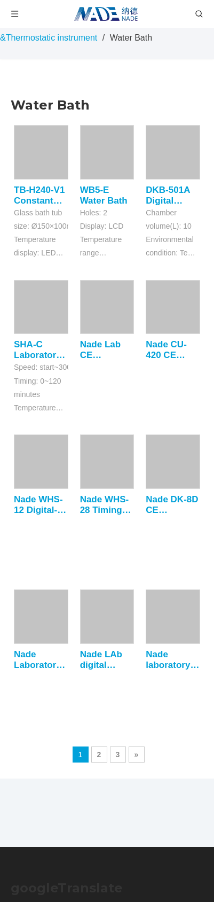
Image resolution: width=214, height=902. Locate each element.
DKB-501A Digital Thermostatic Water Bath (173, 195)
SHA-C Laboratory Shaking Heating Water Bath (37, 350)
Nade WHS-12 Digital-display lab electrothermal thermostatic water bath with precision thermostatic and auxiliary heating (41, 505)
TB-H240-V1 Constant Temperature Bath (41, 195)
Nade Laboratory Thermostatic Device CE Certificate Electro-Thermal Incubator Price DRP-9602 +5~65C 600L (41, 660)
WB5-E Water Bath (104, 195)
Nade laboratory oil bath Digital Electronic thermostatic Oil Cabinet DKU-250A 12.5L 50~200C (173, 660)
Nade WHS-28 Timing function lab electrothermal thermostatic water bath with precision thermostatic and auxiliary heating (107, 505)
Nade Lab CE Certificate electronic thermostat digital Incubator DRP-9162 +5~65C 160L (103, 350)
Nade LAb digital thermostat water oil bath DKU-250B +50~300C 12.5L (103, 660)
